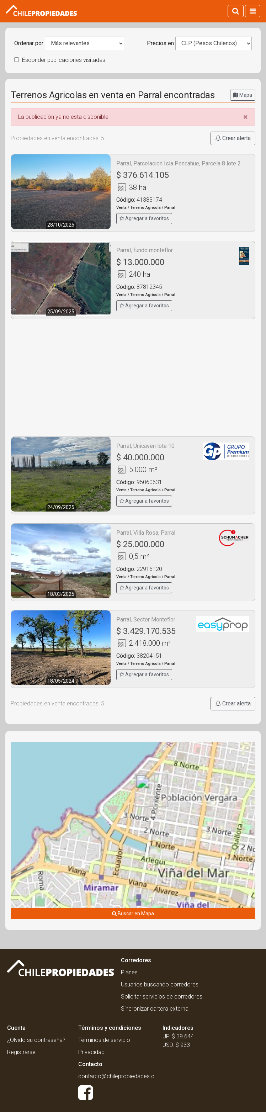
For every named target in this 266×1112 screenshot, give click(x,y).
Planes (129, 972)
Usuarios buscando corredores (159, 984)
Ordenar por (28, 43)
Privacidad (91, 1052)
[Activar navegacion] (252, 11)
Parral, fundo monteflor (144, 250)
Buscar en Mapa (133, 913)
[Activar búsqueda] (236, 11)
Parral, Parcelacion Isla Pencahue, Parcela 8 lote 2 (178, 163)
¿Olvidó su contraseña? (36, 1040)
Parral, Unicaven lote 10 (145, 446)
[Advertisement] (133, 378)
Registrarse (21, 1052)
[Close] (245, 117)
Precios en (160, 43)
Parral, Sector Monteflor (145, 619)
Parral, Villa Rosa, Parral (145, 532)
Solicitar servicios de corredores (161, 996)
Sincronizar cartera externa (154, 1008)
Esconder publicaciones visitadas (59, 60)
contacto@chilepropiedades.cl (116, 1076)
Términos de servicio (104, 1040)
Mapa (242, 95)
